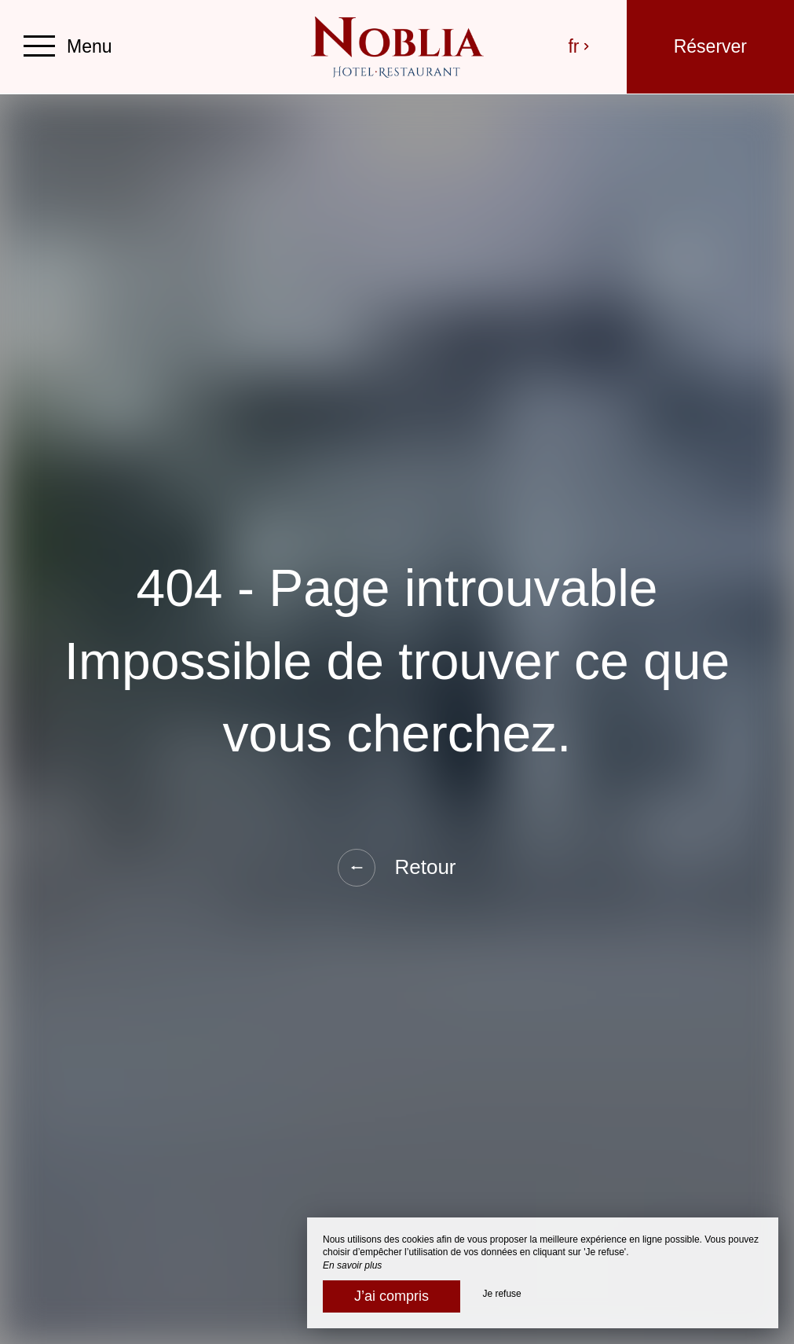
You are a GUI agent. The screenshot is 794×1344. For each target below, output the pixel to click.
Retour (397, 868)
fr (579, 46)
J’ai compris (391, 1296)
